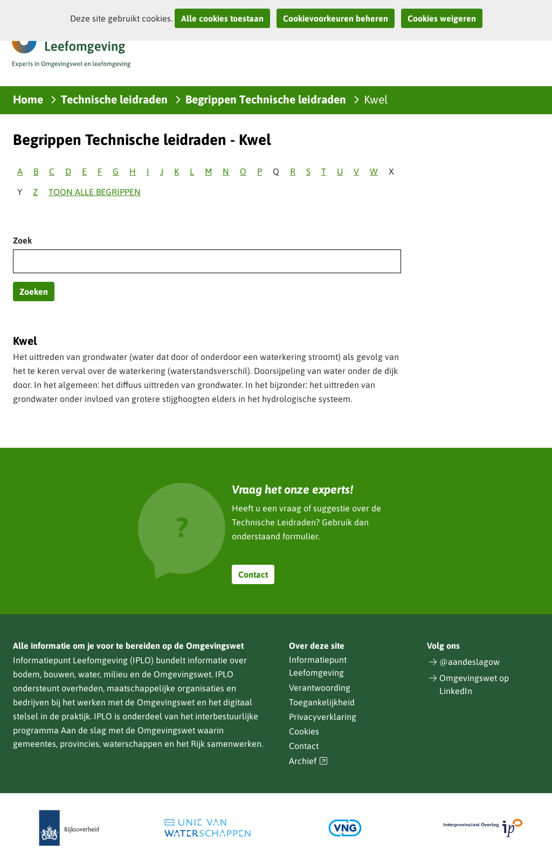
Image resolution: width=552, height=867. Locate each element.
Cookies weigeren (442, 18)
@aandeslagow (469, 662)
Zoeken (33, 291)
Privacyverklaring (322, 717)
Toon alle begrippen (95, 192)
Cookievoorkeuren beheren (335, 18)
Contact (253, 574)
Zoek (22, 240)
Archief (308, 761)
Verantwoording (319, 687)
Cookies (304, 731)
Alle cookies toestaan (222, 18)
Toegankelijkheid (322, 702)
